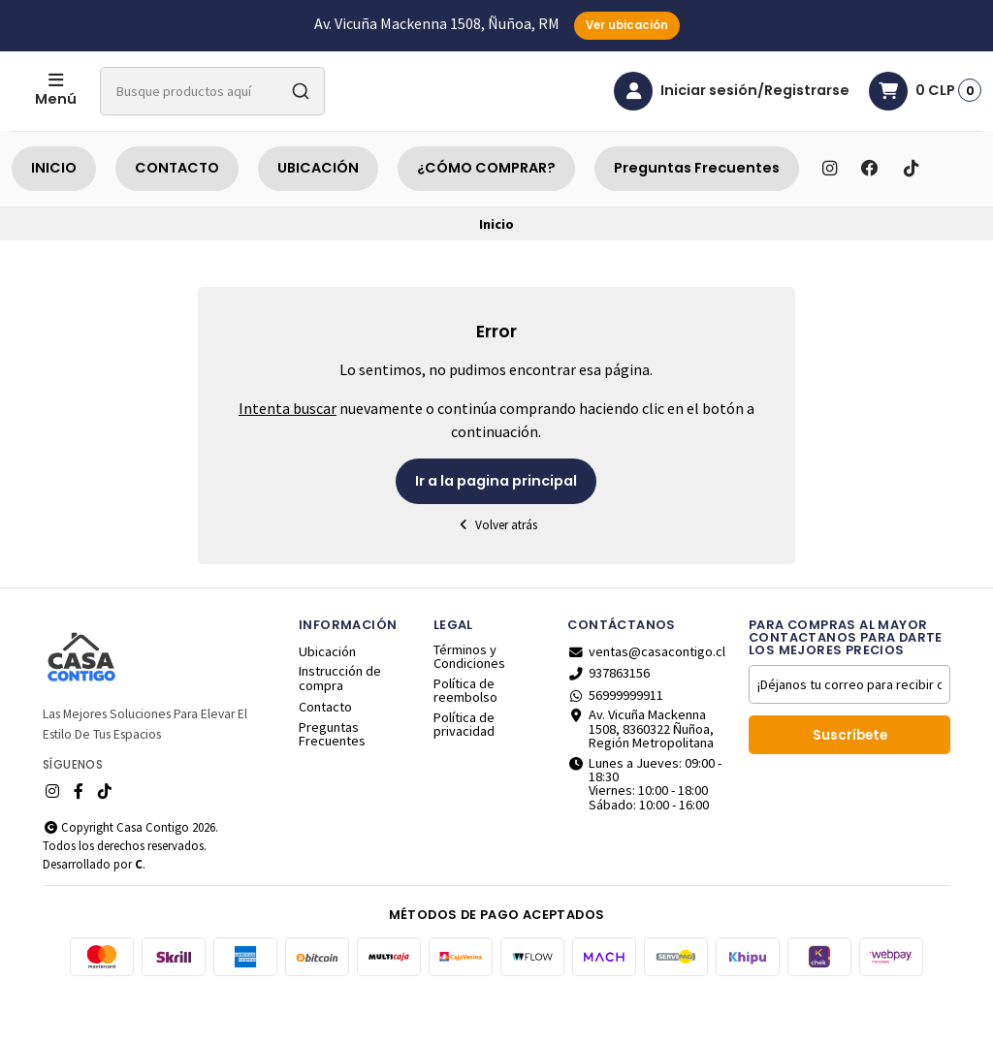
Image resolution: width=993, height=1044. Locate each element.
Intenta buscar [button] (287, 456)
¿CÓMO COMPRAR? (486, 216)
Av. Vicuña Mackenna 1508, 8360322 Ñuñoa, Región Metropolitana (640, 777)
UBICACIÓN (318, 216)
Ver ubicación (627, 25)
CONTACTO (177, 216)
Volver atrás (496, 573)
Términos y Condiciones (469, 705)
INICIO (54, 216)
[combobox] (289, 115)
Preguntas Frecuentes (697, 216)
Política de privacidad (464, 773)
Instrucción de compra (340, 726)
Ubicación (327, 700)
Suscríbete (850, 784)
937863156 (608, 721)
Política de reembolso (465, 739)
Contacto (325, 755)
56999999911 (615, 743)
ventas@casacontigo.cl (646, 700)
